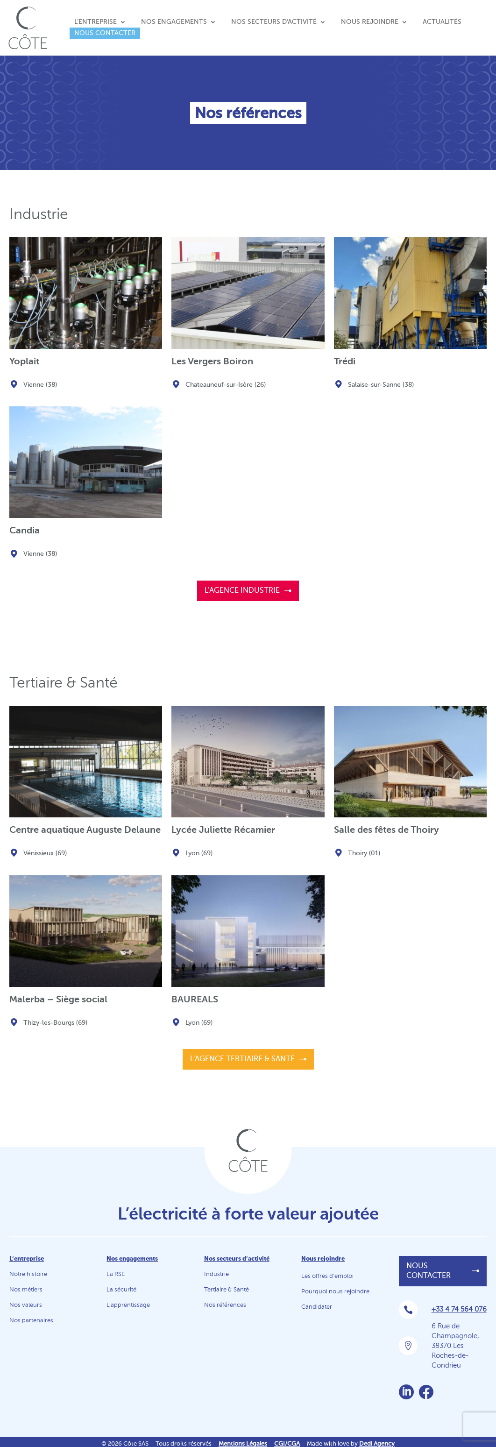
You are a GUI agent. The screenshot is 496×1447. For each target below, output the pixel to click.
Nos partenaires (31, 1321)
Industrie (216, 1274)
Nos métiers (26, 1290)
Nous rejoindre (369, 22)
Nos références (225, 1305)
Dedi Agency (377, 1444)
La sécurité (121, 1290)
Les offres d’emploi (327, 1276)
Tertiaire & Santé (226, 1290)
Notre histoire (28, 1274)
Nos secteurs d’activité (274, 22)
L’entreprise (95, 22)
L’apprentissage (128, 1305)
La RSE (115, 1274)
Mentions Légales (243, 1444)
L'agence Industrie (242, 591)
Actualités (442, 22)
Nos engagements (174, 22)
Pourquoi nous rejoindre (335, 1292)
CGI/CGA (287, 1444)
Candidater (316, 1307)
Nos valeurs (25, 1305)
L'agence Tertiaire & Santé (242, 1059)
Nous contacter (104, 33)
